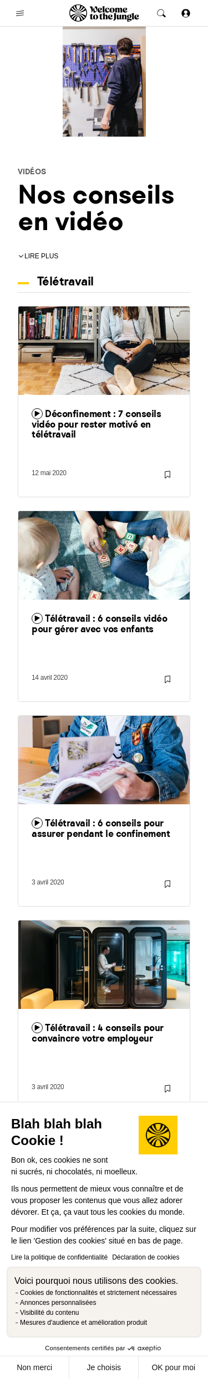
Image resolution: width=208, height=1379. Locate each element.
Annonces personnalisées (58, 1303)
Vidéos (32, 171)
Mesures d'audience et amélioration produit (83, 1322)
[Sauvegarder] (167, 474)
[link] (104, 392)
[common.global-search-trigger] (161, 13)
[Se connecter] (186, 13)
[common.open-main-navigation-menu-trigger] (20, 13)
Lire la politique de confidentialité (59, 1257)
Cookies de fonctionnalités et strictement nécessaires (98, 1293)
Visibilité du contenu (49, 1312)
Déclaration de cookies (145, 1257)
